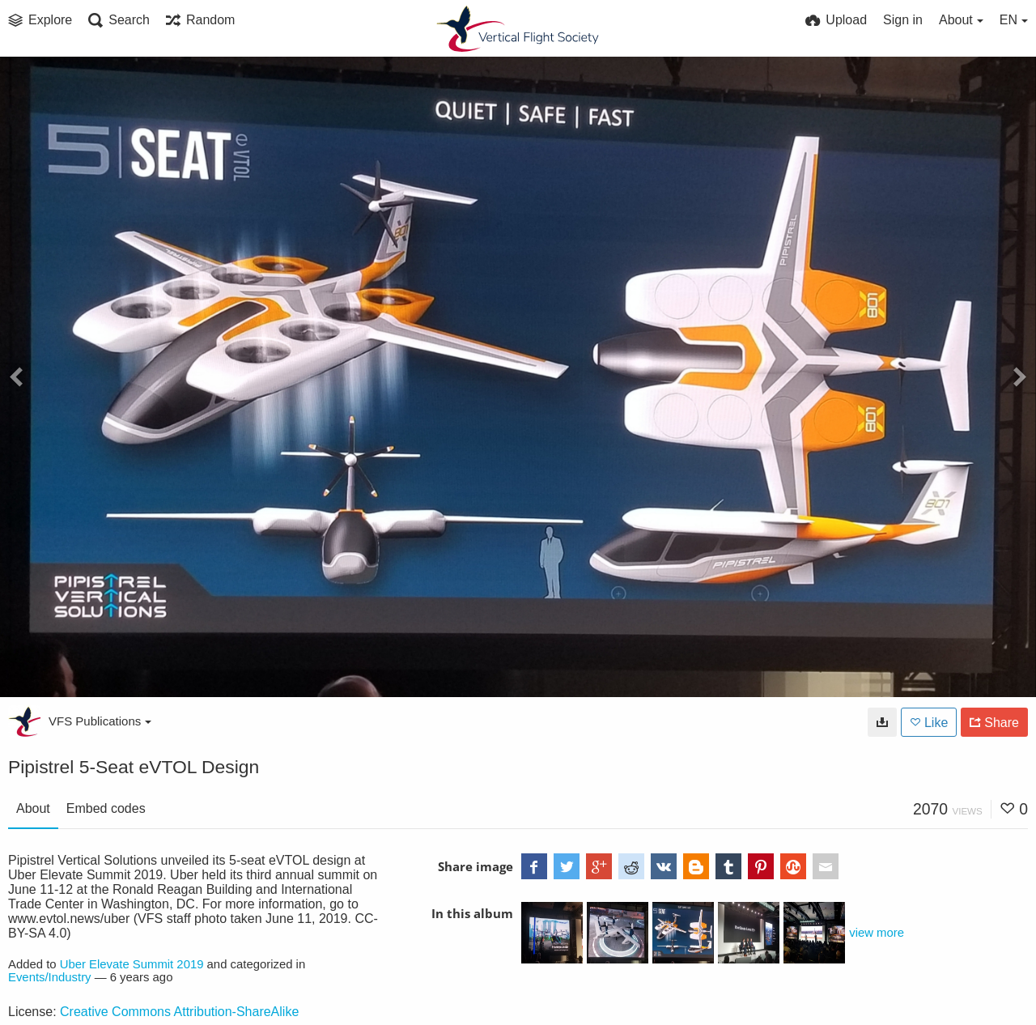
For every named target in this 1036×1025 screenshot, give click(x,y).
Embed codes (106, 808)
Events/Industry (49, 977)
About (33, 808)
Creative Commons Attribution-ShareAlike (179, 1012)
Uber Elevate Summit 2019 (132, 964)
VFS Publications (100, 721)
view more (876, 932)
